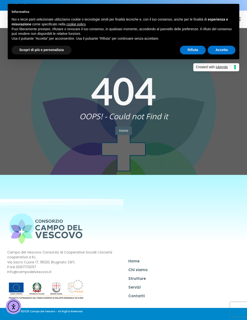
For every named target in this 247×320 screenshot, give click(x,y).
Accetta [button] (221, 50)
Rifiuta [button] (193, 50)
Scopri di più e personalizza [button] (41, 50)
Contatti (136, 295)
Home (123, 130)
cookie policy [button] (75, 24)
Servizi (134, 287)
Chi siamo (138, 269)
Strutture (137, 278)
